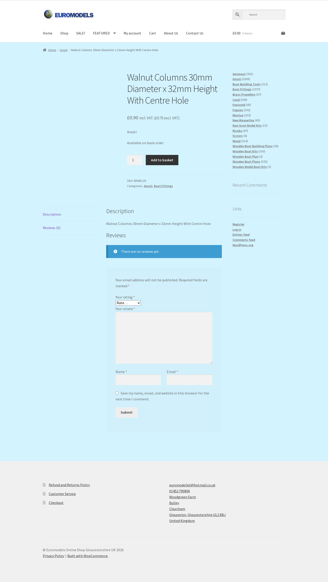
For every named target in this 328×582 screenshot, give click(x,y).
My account (132, 33)
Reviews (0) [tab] (51, 227)
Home (47, 33)
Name (121, 371)
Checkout (56, 502)
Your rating (125, 297)
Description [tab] (52, 214)
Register (238, 224)
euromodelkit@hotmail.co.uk (192, 485)
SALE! (80, 33)
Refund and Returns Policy (69, 485)
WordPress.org (243, 245)
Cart (152, 33)
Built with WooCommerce (87, 555)
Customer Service (62, 493)
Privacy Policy (53, 555)
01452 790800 (179, 491)
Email (172, 371)
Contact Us (194, 33)
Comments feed (244, 240)
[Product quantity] (135, 160)
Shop (64, 33)
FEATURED (101, 33)
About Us (171, 33)
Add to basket (162, 160)
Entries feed (241, 234)
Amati (63, 50)
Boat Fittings (163, 186)
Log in (237, 229)
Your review (125, 308)
